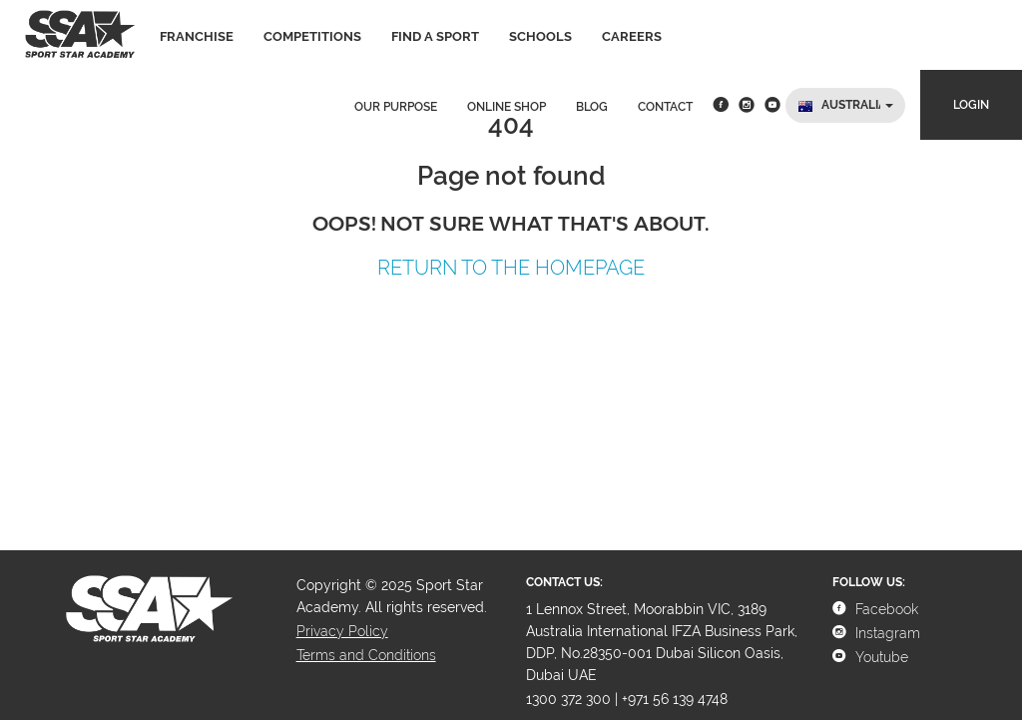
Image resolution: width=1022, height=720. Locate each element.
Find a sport (435, 36)
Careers (632, 36)
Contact (665, 107)
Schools (540, 36)
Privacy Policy (342, 631)
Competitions (312, 36)
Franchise (197, 36)
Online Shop (506, 107)
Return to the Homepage (511, 268)
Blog (592, 107)
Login (971, 105)
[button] (845, 105)
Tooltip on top (90, 308)
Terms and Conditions (366, 655)
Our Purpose (395, 107)
